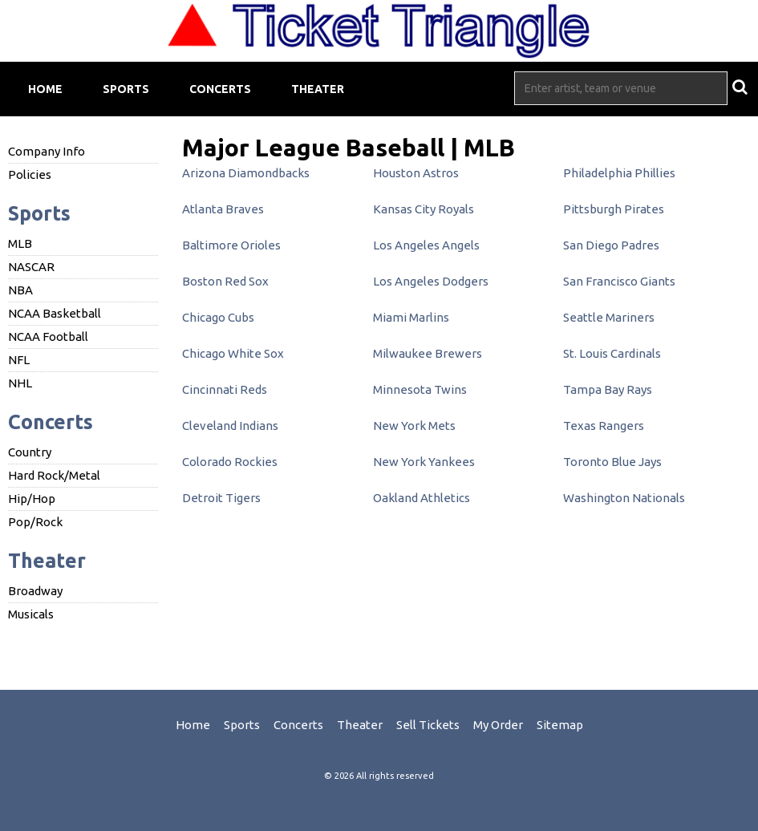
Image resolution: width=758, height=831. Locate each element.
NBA (20, 290)
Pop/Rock (35, 522)
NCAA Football (48, 336)
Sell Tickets (428, 725)
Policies (29, 174)
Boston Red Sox (225, 281)
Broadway (35, 591)
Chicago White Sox (233, 353)
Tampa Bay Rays (607, 389)
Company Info (46, 151)
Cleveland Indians (230, 425)
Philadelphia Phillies (619, 173)
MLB (20, 243)
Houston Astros (416, 173)
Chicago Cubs (218, 317)
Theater (317, 89)
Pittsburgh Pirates (613, 209)
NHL (20, 383)
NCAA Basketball (54, 313)
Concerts (220, 89)
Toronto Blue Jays (612, 461)
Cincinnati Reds (224, 389)
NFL (19, 360)
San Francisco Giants (619, 281)
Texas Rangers (603, 425)
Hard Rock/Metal (54, 475)
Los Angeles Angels (426, 245)
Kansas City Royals (423, 209)
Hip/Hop (31, 498)
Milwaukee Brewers (427, 353)
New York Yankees (424, 461)
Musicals (31, 614)
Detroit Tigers (221, 498)
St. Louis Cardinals (612, 353)
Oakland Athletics (421, 498)
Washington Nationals (624, 498)
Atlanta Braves (223, 209)
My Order (498, 725)
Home (45, 89)
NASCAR (31, 267)
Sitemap (560, 725)
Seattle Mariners (609, 317)
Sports (126, 89)
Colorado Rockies (230, 461)
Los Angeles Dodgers (430, 281)
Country (29, 452)
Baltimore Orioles (231, 245)
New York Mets (414, 425)
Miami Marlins (411, 317)
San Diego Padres (611, 245)
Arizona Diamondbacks (246, 173)
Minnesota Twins (420, 389)
